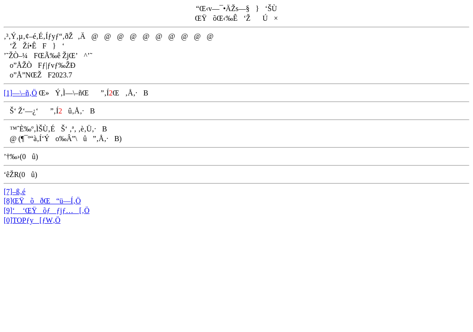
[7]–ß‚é (14, 192)
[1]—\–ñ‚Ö (20, 93)
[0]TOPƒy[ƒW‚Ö (32, 220)
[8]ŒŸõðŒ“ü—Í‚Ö (42, 201)
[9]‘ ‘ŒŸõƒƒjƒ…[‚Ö (47, 210)
